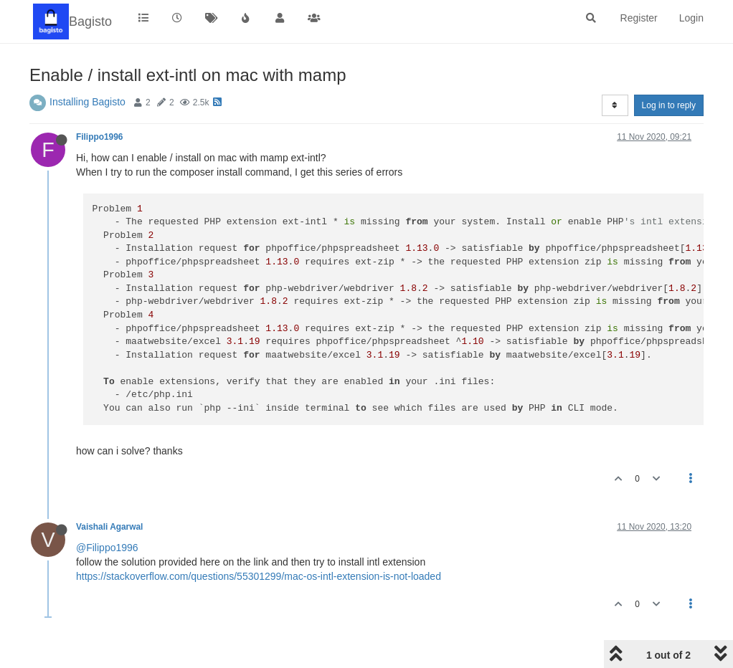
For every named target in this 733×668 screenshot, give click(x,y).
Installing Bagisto (87, 102)
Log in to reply (669, 105)
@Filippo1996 (107, 547)
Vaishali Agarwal (109, 527)
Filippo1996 (99, 137)
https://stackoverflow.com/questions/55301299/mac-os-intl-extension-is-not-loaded (258, 576)
